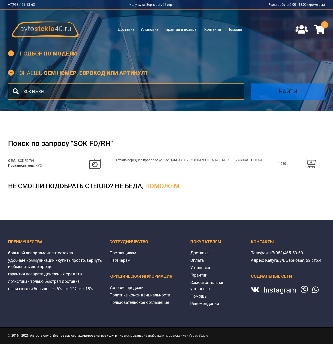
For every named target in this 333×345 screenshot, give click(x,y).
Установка (149, 29)
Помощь (234, 29)
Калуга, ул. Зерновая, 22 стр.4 (152, 4)
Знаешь (84, 73)
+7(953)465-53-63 (21, 4)
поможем (162, 186)
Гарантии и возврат (181, 29)
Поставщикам (122, 252)
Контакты (212, 29)
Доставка (126, 29)
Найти (288, 91)
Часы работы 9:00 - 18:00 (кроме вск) (297, 4)
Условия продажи (126, 287)
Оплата (197, 260)
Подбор (48, 53)
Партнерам (119, 260)
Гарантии (198, 275)
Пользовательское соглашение (139, 302)
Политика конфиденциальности (139, 295)
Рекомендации (204, 303)
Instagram (279, 290)
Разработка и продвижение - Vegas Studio (176, 335)
